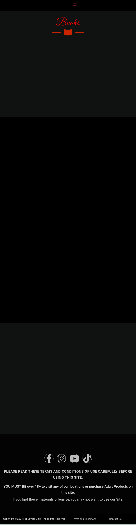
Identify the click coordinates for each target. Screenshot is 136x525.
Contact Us (115, 520)
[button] (75, 5)
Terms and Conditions (84, 520)
